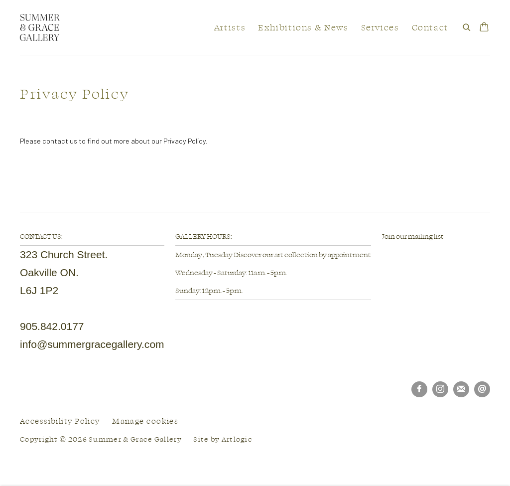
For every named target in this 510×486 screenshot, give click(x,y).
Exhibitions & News (303, 27)
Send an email (482, 389)
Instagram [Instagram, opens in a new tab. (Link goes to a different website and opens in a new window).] (440, 389)
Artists (230, 27)
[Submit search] (467, 25)
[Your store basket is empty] (484, 27)
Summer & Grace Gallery (40, 27)
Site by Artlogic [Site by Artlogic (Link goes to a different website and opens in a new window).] (223, 439)
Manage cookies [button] (145, 421)
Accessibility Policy (60, 421)
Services (380, 27)
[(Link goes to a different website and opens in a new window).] (382, 254)
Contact (430, 27)
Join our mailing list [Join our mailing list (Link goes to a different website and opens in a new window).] (413, 236)
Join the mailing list (461, 389)
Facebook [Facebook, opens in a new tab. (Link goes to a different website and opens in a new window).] (419, 389)
